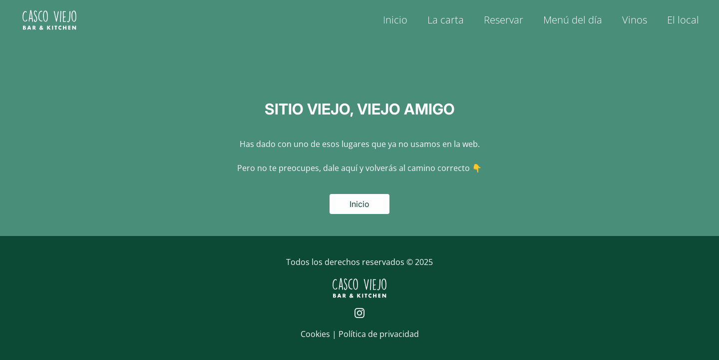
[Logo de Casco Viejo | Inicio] (49, 20)
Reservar (503, 19)
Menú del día (572, 19)
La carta (445, 19)
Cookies (316, 334)
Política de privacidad (379, 334)
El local (683, 19)
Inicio (395, 19)
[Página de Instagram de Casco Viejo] (359, 313)
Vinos (634, 19)
